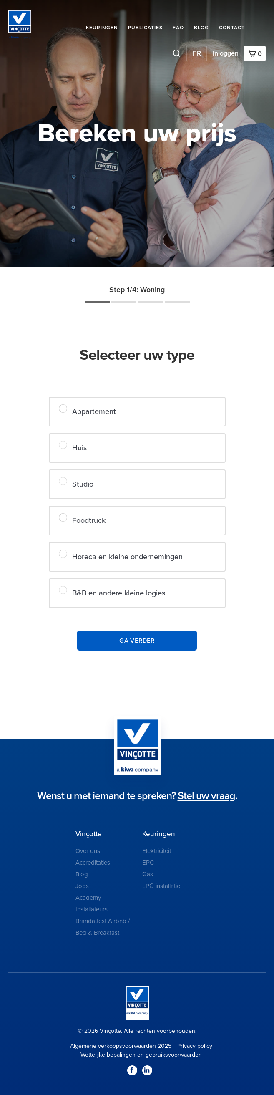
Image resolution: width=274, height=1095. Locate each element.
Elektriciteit (156, 851)
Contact (232, 27)
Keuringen (102, 27)
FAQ (178, 27)
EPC (148, 862)
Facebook (132, 1070)
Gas (147, 874)
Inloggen (226, 53)
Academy (88, 897)
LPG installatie (161, 886)
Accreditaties (92, 862)
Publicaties (145, 27)
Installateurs (91, 909)
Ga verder (137, 640)
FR (197, 53)
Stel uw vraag (206, 796)
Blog (201, 27)
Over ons (87, 851)
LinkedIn (147, 1070)
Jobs (82, 886)
